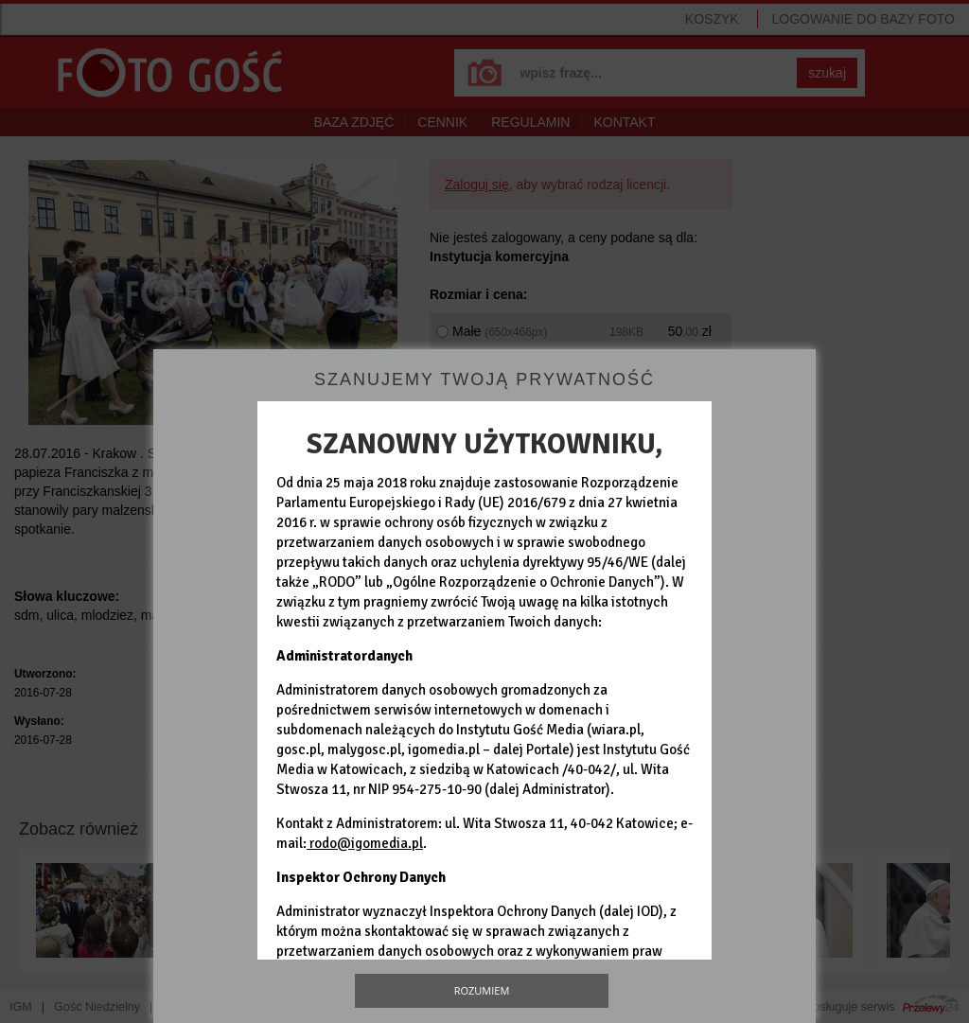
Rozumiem (482, 990)
